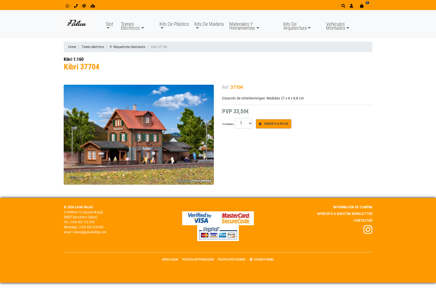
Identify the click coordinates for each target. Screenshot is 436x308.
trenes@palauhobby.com (89, 232)
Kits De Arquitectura (295, 26)
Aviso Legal (170, 259)
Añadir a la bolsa (273, 123)
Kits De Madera (209, 24)
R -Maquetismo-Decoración (127, 47)
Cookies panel (261, 259)
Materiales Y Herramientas (242, 26)
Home (72, 47)
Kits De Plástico (174, 24)
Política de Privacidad (198, 259)
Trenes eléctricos (92, 47)
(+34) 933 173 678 (82, 222)
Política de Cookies (232, 259)
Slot (109, 24)
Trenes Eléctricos (130, 26)
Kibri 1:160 (73, 59)
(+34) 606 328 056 (91, 227)
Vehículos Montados (335, 26)
